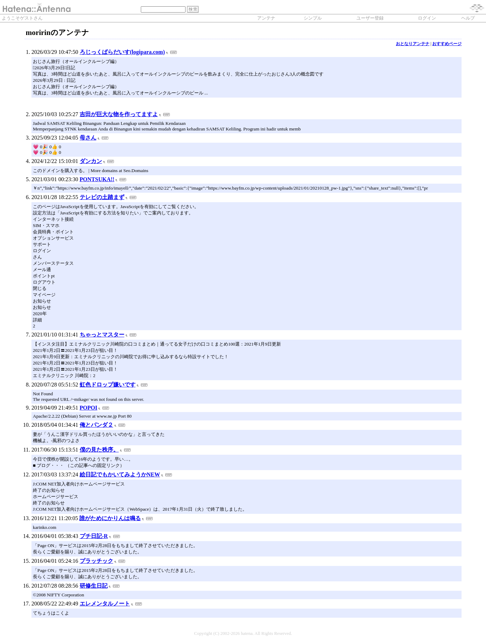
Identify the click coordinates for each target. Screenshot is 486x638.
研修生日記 (94, 586)
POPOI (88, 408)
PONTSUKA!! (97, 179)
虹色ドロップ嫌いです (108, 385)
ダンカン (91, 161)
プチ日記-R (94, 536)
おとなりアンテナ (412, 43)
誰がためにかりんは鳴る (110, 518)
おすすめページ (447, 43)
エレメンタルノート (105, 604)
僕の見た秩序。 (99, 450)
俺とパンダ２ (96, 425)
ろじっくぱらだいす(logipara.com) (122, 52)
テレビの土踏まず (102, 197)
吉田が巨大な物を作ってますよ (119, 114)
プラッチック (96, 561)
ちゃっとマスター (102, 335)
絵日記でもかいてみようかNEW (120, 474)
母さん (88, 138)
